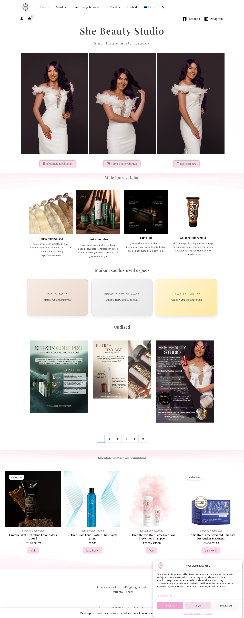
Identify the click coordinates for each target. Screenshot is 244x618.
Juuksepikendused (51, 239)
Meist (59, 7)
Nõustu (170, 613)
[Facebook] (191, 19)
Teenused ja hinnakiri (85, 7)
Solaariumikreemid (193, 237)
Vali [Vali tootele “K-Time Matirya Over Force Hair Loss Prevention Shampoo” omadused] (151, 550)
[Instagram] (213, 19)
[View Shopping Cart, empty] (30, 18)
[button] (63, 7)
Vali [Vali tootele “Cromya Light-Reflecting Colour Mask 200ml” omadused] (33, 550)
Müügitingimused (134, 587)
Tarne (130, 592)
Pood (111, 7)
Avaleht (44, 7)
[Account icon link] (21, 18)
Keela (197, 613)
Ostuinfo (117, 592)
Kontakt (127, 7)
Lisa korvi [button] (92, 550)
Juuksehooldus (98, 239)
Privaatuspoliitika (166, 603)
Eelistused (226, 613)
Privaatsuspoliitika (108, 587)
